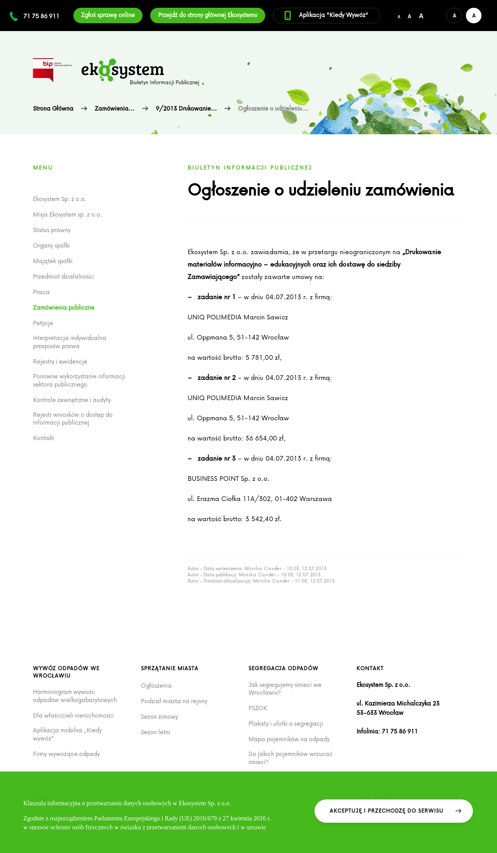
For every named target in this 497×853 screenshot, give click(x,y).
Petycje (43, 323)
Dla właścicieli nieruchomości (73, 715)
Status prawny (52, 230)
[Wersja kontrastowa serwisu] (473, 15)
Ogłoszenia (156, 685)
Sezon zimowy (159, 717)
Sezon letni (155, 732)
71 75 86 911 (41, 16)
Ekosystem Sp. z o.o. (60, 199)
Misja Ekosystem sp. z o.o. (67, 214)
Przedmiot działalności (63, 276)
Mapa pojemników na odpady (289, 739)
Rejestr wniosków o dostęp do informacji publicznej (73, 418)
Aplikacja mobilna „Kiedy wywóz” (67, 734)
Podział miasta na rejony (174, 701)
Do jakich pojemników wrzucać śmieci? (290, 758)
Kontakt (43, 438)
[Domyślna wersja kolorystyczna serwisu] (454, 15)
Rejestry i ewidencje (60, 361)
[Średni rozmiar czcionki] (409, 15)
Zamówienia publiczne (63, 307)
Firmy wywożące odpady (66, 754)
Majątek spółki (53, 261)
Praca (41, 292)
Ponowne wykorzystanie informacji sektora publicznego (79, 380)
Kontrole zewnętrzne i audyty (72, 400)
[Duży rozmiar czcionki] (421, 15)
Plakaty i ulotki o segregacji (285, 724)
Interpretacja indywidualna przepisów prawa (69, 342)
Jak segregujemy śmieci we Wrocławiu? (284, 689)
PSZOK (257, 708)
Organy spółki (51, 245)
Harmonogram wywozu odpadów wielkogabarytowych (75, 696)
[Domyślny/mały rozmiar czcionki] (399, 15)
